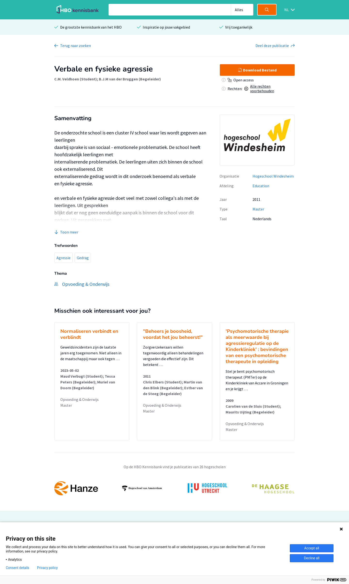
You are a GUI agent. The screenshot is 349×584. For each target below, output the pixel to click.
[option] (174, 488)
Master (258, 209)
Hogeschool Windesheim (273, 176)
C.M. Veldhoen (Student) (75, 79)
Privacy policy (47, 568)
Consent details (17, 568)
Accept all (311, 548)
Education (261, 186)
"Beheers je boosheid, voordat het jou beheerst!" (173, 334)
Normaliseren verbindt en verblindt (89, 334)
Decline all (311, 558)
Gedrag (83, 257)
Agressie (63, 257)
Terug (75, 45)
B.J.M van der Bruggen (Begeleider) (130, 79)
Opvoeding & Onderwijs (79, 399)
